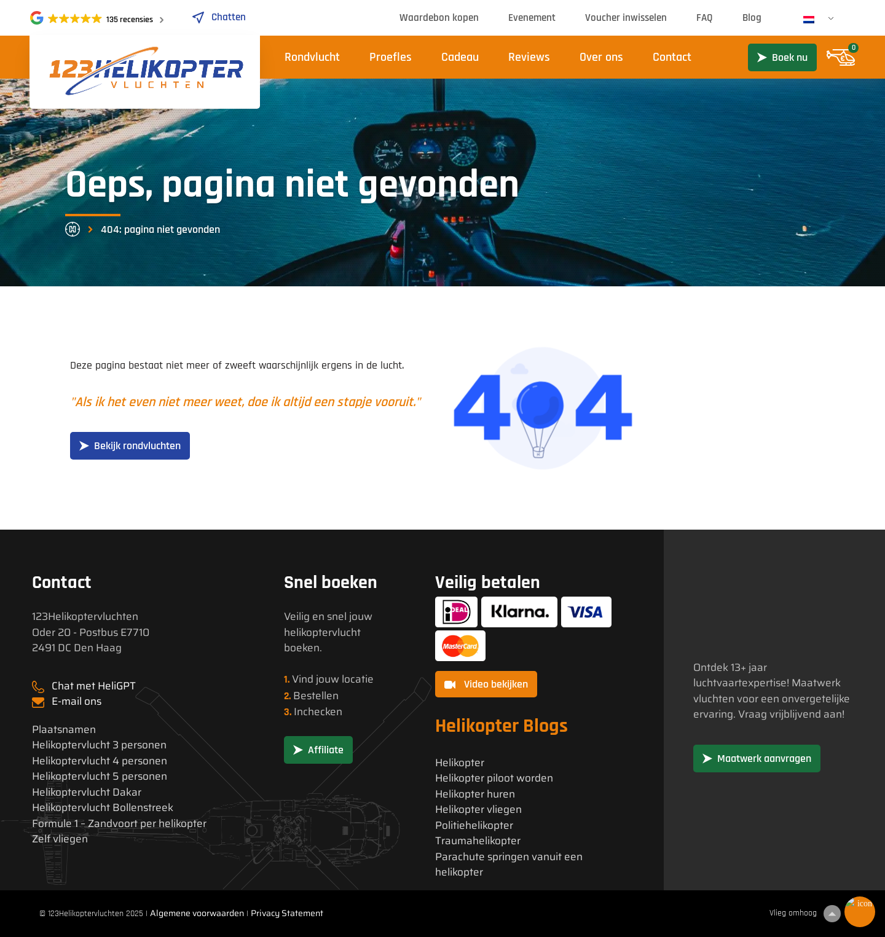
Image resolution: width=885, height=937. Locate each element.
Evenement (532, 18)
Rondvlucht (312, 57)
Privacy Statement (287, 913)
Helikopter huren (475, 794)
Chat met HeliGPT (94, 686)
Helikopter (459, 762)
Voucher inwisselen (626, 18)
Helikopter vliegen (478, 809)
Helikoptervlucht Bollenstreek (102, 807)
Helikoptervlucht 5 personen (99, 776)
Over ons (601, 57)
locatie (358, 679)
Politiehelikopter (474, 825)
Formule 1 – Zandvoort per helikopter (119, 823)
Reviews (529, 57)
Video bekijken (486, 684)
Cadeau (460, 57)
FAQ (704, 18)
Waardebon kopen (439, 18)
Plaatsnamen (64, 729)
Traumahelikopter (478, 841)
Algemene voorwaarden (197, 913)
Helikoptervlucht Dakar (86, 792)
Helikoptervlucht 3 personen (99, 745)
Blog (751, 18)
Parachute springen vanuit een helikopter (509, 864)
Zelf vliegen (60, 839)
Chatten (218, 17)
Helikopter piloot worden (494, 778)
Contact (672, 57)
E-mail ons (76, 701)
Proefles (390, 57)
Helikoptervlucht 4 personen (99, 761)
